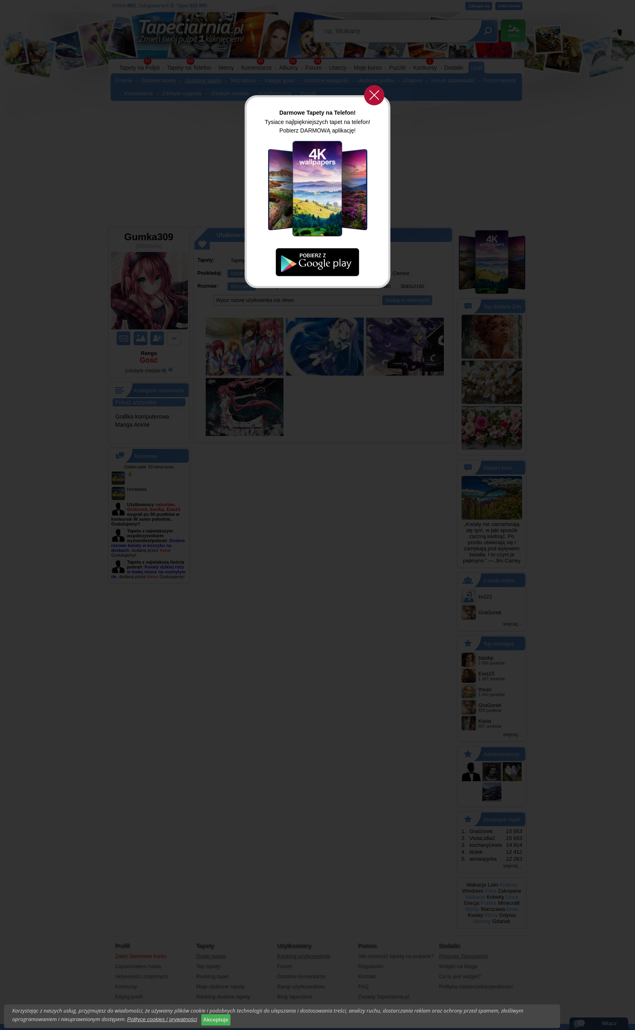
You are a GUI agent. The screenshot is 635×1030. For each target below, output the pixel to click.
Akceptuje (215, 1020)
